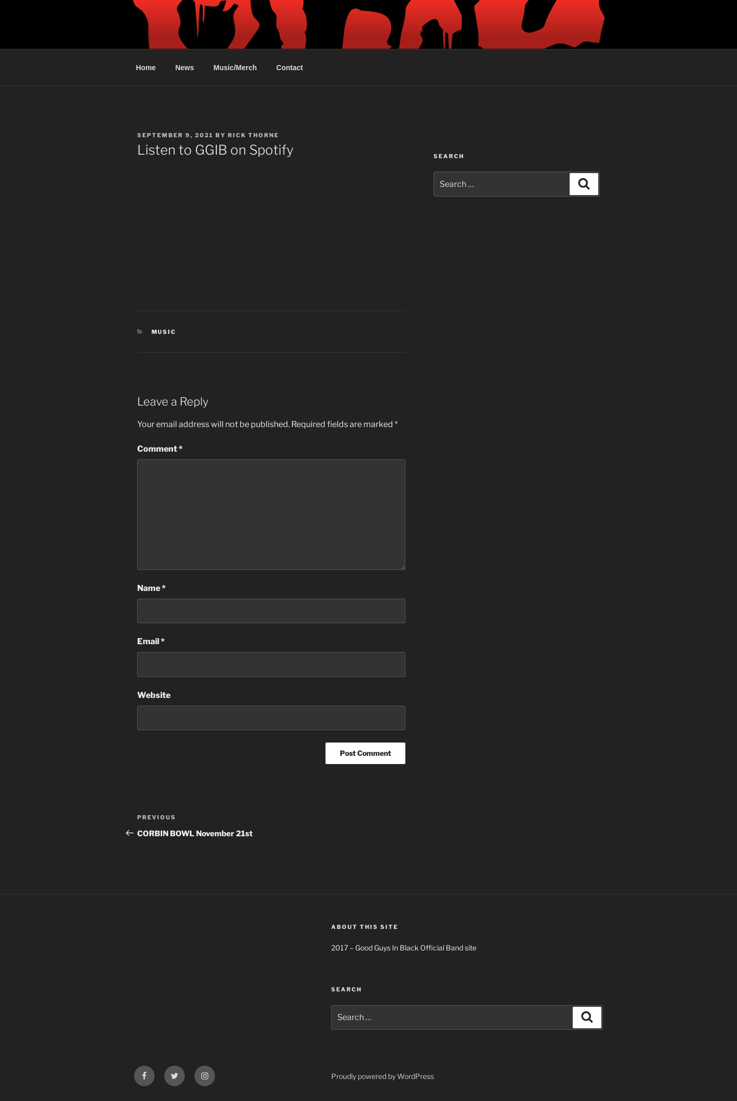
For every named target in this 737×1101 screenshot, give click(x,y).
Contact (289, 67)
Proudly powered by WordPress (382, 1076)
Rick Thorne (253, 135)
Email (151, 641)
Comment (160, 449)
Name (151, 588)
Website (153, 695)
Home (146, 67)
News (184, 67)
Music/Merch (235, 67)
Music (164, 331)
